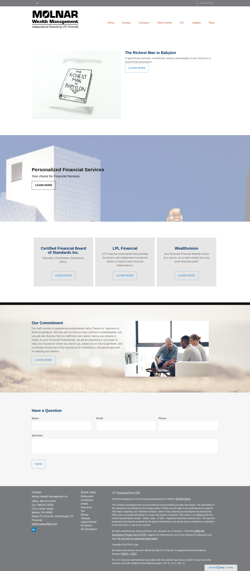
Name (35, 418)
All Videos (86, 525)
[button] (125, 20)
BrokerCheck (183, 499)
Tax (83, 511)
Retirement (87, 496)
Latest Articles (89, 521)
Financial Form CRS (128, 492)
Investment (87, 500)
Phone (162, 418)
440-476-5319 (204, 3)
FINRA (124, 554)
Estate (84, 503)
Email (99, 418)
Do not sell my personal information (138, 538)
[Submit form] (38, 464)
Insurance (86, 507)
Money (84, 514)
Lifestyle (85, 518)
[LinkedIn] (37, 3)
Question (37, 435)
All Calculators (89, 529)
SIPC (134, 554)
